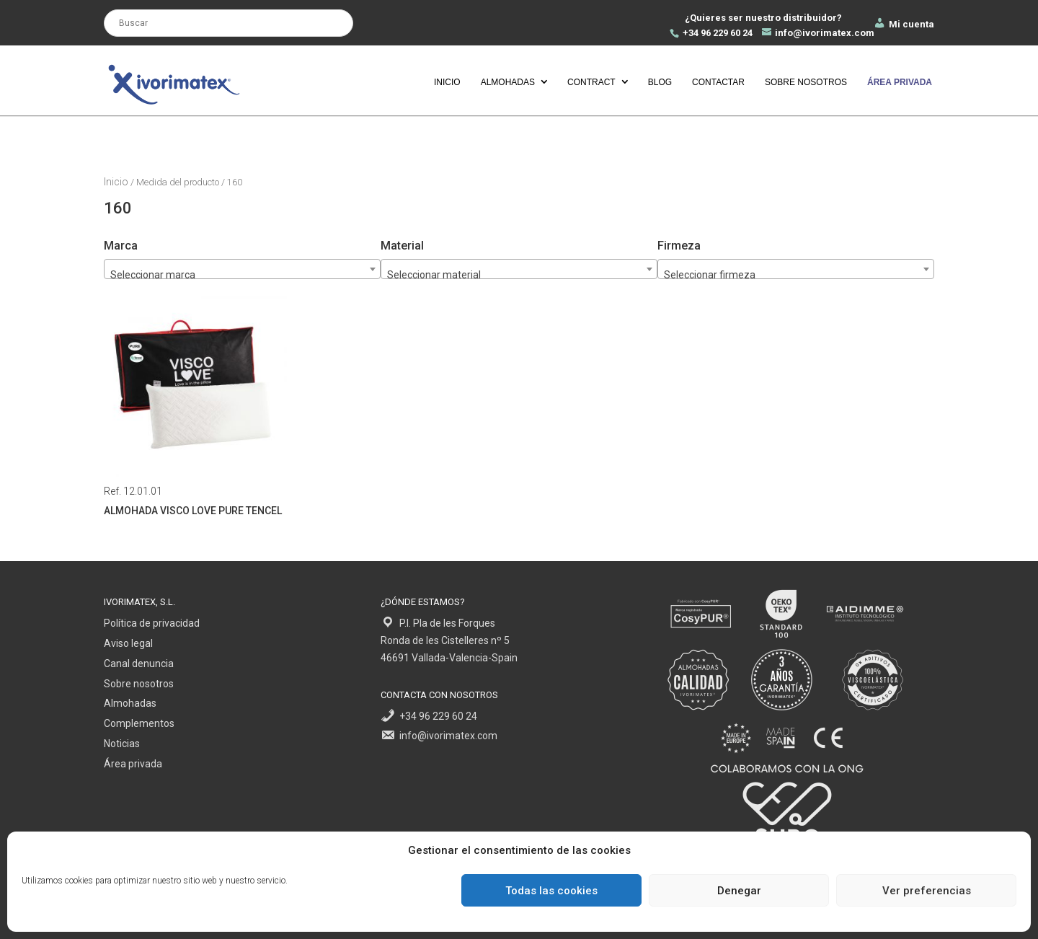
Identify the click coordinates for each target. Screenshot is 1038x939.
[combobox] (795, 269)
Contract (591, 82)
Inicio (447, 82)
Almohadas (508, 82)
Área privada (133, 764)
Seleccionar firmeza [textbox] (709, 275)
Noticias (122, 743)
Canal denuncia (139, 663)
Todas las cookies (551, 890)
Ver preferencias (926, 890)
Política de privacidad (152, 623)
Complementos (139, 723)
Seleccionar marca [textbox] (152, 275)
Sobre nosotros (806, 82)
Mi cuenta (903, 24)
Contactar (718, 82)
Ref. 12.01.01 (195, 407)
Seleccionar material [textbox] (434, 275)
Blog (660, 82)
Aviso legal (128, 643)
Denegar (739, 890)
